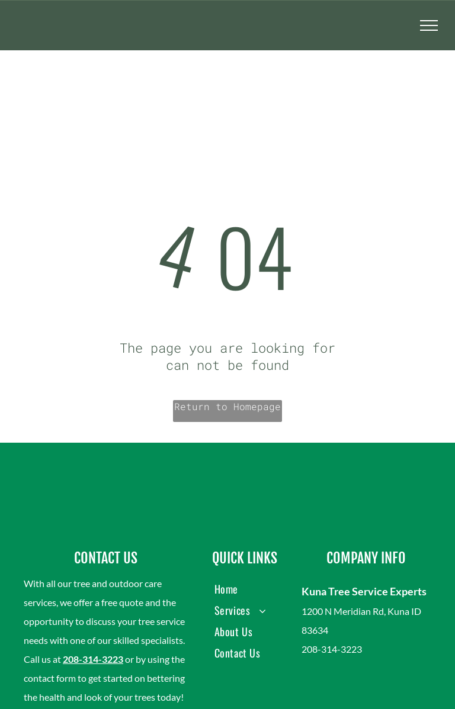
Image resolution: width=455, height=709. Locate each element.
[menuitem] (245, 589)
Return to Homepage (227, 406)
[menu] (429, 25)
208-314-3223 (93, 659)
